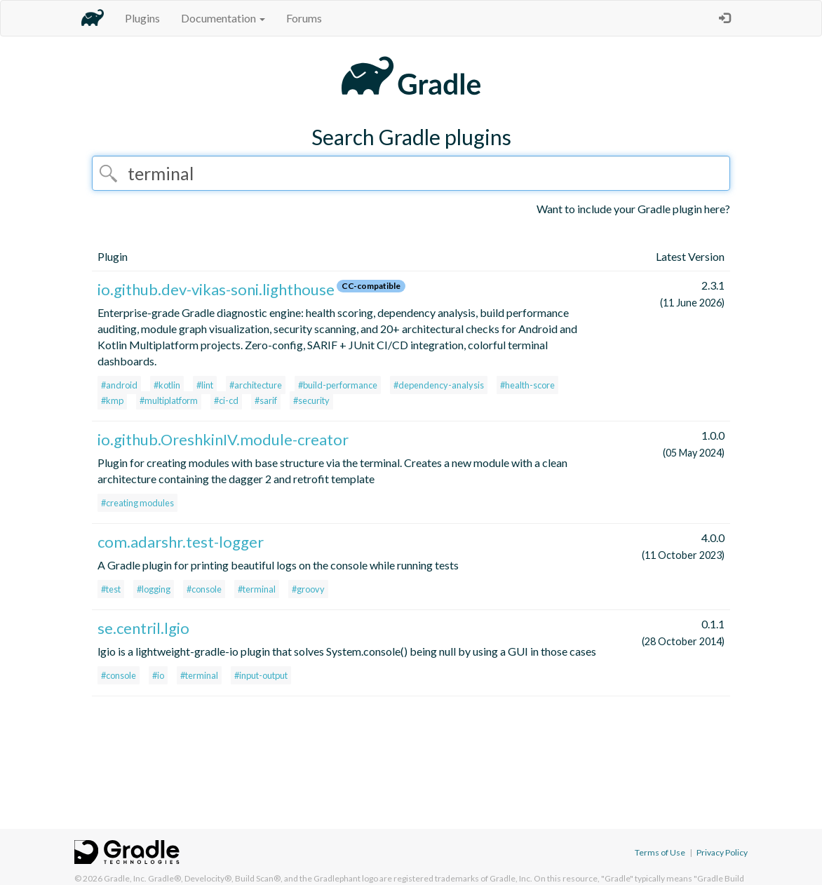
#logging (153, 589)
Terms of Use (660, 852)
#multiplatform (169, 400)
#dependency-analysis (438, 385)
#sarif (266, 400)
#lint (204, 385)
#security (311, 400)
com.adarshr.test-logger (180, 541)
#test (111, 589)
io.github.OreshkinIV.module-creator (223, 439)
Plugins (142, 18)
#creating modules (137, 502)
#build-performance (337, 385)
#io (158, 675)
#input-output (261, 675)
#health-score (527, 385)
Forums (304, 18)
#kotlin (167, 385)
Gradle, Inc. (125, 878)
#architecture (255, 385)
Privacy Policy (722, 852)
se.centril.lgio (143, 628)
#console (204, 589)
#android (119, 385)
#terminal (257, 589)
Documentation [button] (223, 18)
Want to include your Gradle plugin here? (633, 208)
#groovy (308, 589)
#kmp (112, 400)
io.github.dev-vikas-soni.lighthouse (216, 289)
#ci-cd (226, 400)
